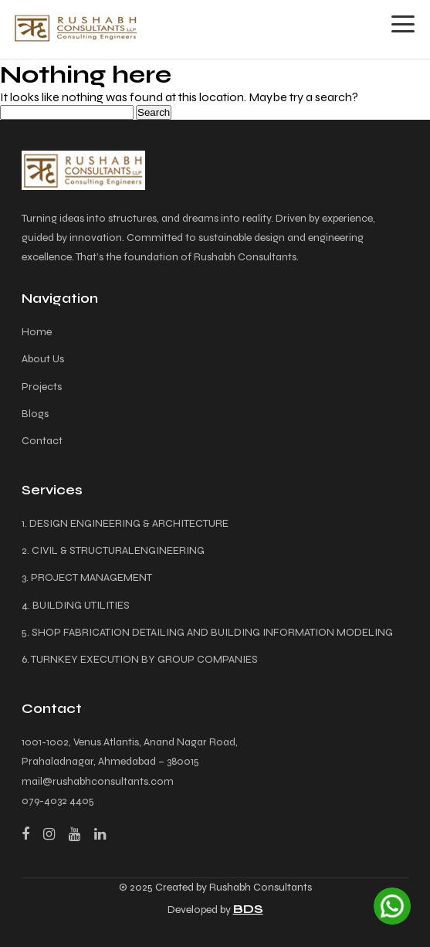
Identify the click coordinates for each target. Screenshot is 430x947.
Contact (42, 440)
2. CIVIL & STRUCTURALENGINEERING (113, 550)
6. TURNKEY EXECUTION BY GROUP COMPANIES (140, 659)
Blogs (35, 413)
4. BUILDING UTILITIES (76, 605)
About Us (43, 358)
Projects (42, 386)
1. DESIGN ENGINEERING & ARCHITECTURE (125, 523)
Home (37, 331)
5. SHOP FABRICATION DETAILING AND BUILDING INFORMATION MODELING (207, 632)
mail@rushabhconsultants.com (98, 781)
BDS (248, 908)
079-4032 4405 (58, 800)
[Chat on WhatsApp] (392, 906)
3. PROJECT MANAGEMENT (87, 577)
